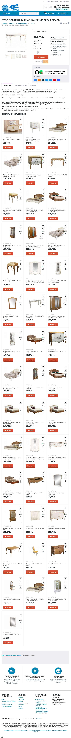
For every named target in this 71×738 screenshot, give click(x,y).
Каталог (8, 13)
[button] (35, 80)
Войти (3, 699)
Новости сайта (39, 699)
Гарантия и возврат (23, 703)
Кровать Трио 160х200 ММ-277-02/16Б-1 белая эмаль (57, 140)
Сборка (20, 701)
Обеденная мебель (21, 23)
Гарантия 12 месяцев (59, 44)
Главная (4, 23)
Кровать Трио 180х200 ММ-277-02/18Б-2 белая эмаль (34, 599)
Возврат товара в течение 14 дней (58, 676)
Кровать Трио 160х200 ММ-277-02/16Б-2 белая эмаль (34, 210)
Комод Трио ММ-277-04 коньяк (56, 351)
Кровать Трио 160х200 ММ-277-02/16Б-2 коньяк (34, 352)
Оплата (20, 697)
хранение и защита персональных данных (34, 730)
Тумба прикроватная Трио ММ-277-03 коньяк (33, 175)
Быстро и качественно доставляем (12, 676)
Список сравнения (7, 706)
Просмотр (20, 119)
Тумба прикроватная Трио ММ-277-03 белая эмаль (33, 140)
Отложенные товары (7, 704)
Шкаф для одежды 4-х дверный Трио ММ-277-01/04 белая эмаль (35, 281)
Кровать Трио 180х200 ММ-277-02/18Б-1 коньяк (57, 387)
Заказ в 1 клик (45, 61)
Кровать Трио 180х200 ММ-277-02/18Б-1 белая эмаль (12, 458)
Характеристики (21, 85)
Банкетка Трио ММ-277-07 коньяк (12, 281)
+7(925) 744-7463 (62, 5)
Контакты (58, 8)
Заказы (4, 703)
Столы (31, 23)
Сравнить (38, 76)
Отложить (38, 67)
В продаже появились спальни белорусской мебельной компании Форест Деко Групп (42, 710)
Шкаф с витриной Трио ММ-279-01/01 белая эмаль (57, 281)
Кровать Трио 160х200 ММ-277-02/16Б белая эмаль (12, 387)
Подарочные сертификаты (50, 1)
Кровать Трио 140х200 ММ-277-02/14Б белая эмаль (12, 175)
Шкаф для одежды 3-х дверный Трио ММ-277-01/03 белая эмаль (35, 458)
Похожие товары (29, 655)
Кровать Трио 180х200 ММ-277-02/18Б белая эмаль (57, 246)
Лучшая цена (57, 54)
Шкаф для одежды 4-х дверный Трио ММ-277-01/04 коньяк (57, 317)
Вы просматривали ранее (11, 655)
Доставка (21, 699)
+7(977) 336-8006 (62, 7)
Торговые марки (64, 1)
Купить (42, 57)
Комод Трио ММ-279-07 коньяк (56, 563)
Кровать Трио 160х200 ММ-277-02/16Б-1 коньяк (57, 210)
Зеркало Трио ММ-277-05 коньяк (35, 528)
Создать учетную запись (8, 701)
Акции (20, 706)
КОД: (35, 31)
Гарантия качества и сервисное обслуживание (35, 676)
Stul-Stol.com (39, 719)
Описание (7, 85)
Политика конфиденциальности (13, 730)
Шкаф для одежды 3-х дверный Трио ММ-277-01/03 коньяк (34, 246)
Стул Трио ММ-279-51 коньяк (11, 599)
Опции (9, 218)
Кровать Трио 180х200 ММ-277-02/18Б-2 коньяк (12, 493)
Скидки (33, 85)
